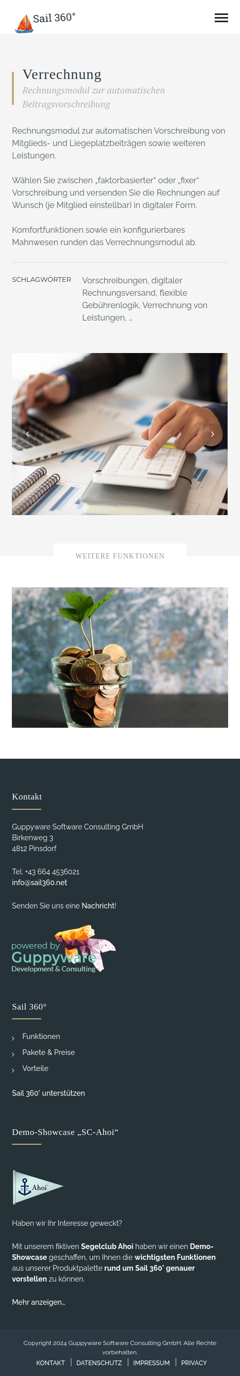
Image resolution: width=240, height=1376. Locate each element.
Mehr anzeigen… (39, 1302)
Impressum (151, 1363)
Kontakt (50, 1363)
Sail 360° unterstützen (48, 1093)
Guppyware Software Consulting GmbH (124, 1343)
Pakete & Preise (43, 1053)
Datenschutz (99, 1363)
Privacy (194, 1363)
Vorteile (30, 1069)
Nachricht (98, 906)
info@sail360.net (39, 882)
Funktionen (36, 1037)
